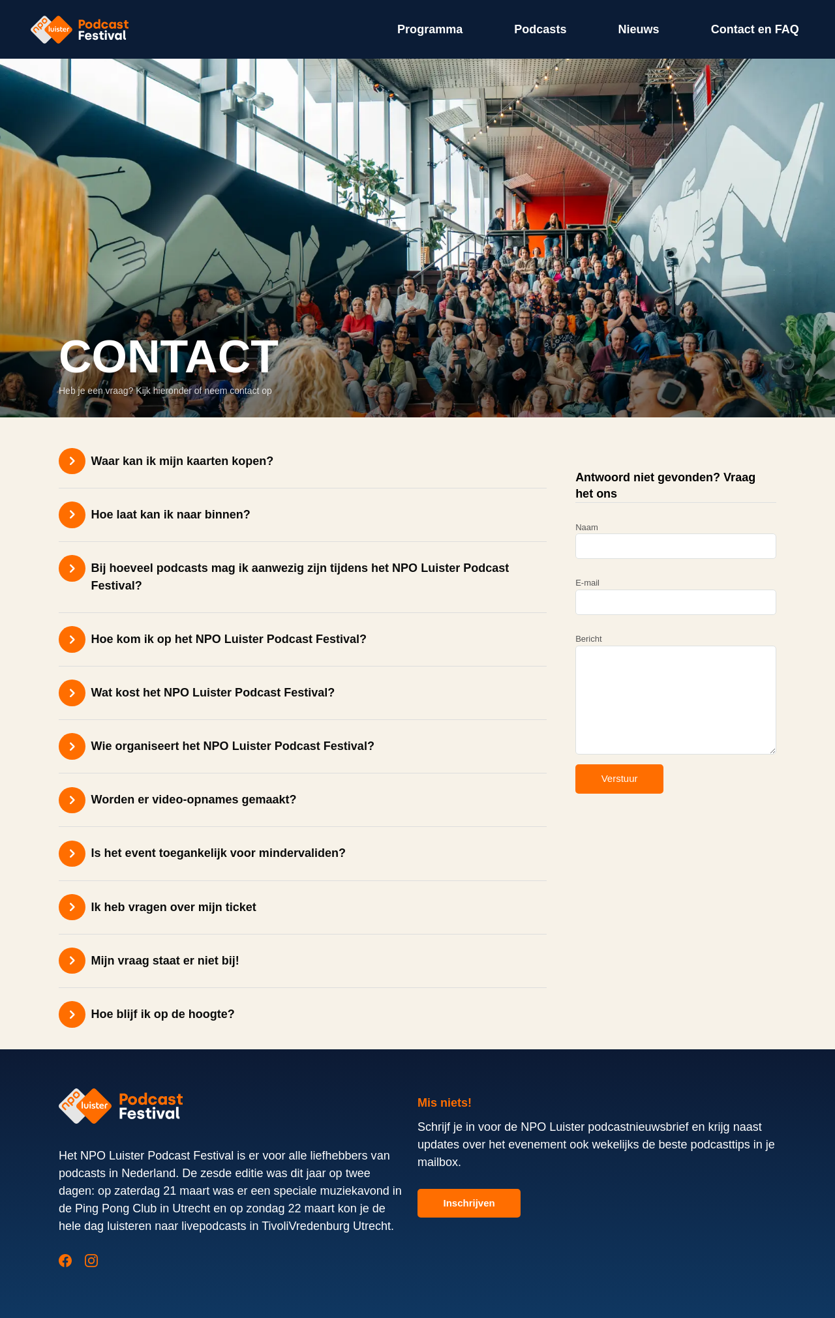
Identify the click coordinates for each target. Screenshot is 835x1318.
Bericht (675, 694)
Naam (675, 541)
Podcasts (540, 29)
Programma (430, 29)
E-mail (675, 596)
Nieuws (638, 29)
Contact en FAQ (755, 29)
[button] (303, 461)
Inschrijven (469, 1202)
